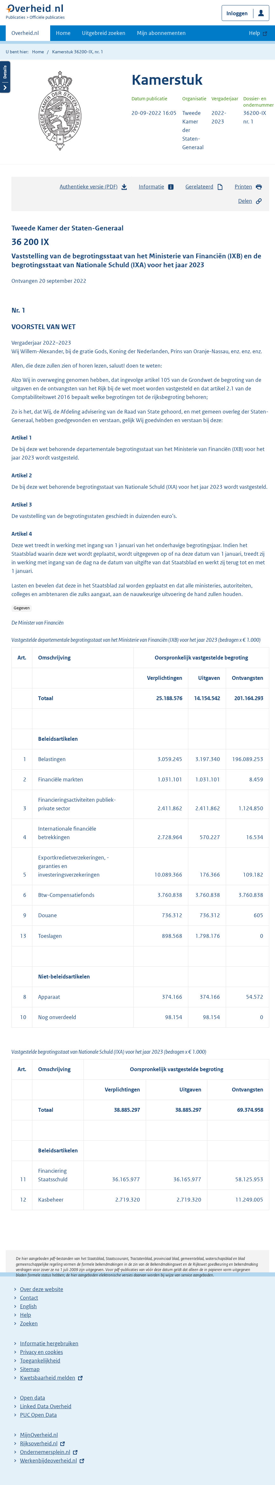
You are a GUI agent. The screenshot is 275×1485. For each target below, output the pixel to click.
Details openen (5, 77)
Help (25, 1314)
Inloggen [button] (237, 13)
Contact (29, 1297)
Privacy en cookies (41, 1352)
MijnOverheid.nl (39, 1434)
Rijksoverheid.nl (38, 1443)
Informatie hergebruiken (49, 1343)
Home (63, 33)
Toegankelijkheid (40, 1360)
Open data (32, 1397)
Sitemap (30, 1369)
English (28, 1306)
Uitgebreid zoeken (103, 33)
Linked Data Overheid (45, 1406)
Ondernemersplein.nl (45, 1452)
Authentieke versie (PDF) (94, 188)
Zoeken (29, 1323)
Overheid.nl (25, 35)
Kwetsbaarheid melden (47, 1377)
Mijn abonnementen (161, 33)
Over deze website (41, 1289)
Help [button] (254, 33)
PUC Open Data (38, 1414)
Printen (248, 186)
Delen (250, 201)
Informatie (156, 186)
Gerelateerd (204, 186)
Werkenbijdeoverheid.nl (48, 1460)
